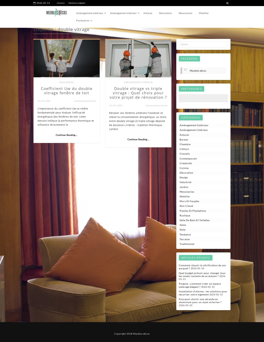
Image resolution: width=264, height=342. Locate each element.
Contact (61, 3)
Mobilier (204, 13)
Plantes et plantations (193, 210)
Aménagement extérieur (89, 13)
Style (183, 229)
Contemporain (188, 158)
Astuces (147, 13)
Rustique (185, 215)
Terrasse (185, 239)
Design (184, 177)
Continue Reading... (66, 135)
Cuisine (184, 168)
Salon (183, 224)
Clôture (184, 149)
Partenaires (82, 20)
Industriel (185, 182)
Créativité (186, 163)
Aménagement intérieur (123, 13)
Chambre (185, 144)
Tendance (185, 234)
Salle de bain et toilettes (195, 220)
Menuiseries (185, 13)
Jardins (184, 187)
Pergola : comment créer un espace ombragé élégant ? (200, 285)
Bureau (184, 139)
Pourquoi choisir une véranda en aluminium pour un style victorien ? (200, 301)
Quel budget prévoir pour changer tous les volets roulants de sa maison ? (202, 275)
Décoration (165, 13)
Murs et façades (189, 201)
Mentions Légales (77, 3)
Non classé (186, 205)
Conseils (185, 153)
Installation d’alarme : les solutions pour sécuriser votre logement (203, 293)
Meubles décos (198, 70)
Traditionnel (187, 243)
